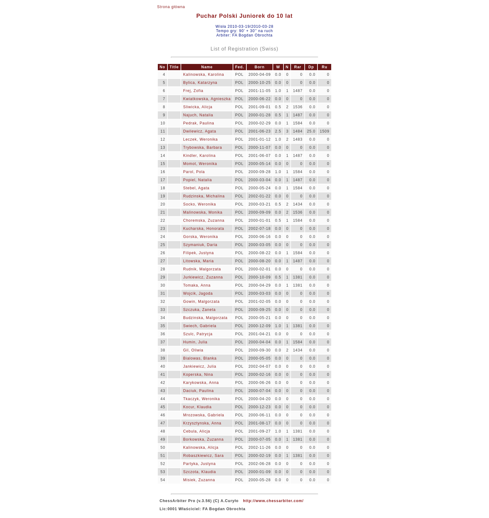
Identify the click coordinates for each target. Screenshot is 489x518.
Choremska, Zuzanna (204, 220)
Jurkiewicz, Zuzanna (203, 277)
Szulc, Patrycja (197, 334)
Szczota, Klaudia (199, 472)
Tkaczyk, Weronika (201, 399)
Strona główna (171, 7)
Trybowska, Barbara (202, 147)
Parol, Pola (194, 172)
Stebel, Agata (196, 188)
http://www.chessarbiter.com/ (273, 501)
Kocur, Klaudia (197, 407)
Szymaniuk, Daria (200, 245)
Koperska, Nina (198, 374)
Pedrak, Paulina (198, 123)
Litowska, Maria (198, 261)
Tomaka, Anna (197, 285)
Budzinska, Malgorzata (205, 318)
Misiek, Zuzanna (199, 480)
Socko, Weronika (199, 204)
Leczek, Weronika (200, 139)
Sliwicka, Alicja (197, 107)
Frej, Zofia (193, 91)
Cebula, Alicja (196, 431)
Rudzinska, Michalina (204, 196)
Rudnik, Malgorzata (202, 269)
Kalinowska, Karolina (203, 74)
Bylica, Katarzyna (200, 82)
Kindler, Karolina (199, 155)
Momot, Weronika (200, 164)
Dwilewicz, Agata (199, 131)
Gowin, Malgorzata (201, 301)
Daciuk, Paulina (198, 391)
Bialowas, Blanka (199, 358)
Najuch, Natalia (198, 115)
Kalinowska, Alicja (200, 447)
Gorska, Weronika (200, 237)
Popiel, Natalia (197, 180)
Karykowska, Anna (201, 382)
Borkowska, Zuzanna (203, 439)
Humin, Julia (195, 342)
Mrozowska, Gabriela (203, 415)
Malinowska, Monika (202, 212)
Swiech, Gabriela (199, 326)
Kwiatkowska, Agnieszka (207, 99)
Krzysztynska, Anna (202, 423)
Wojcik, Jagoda (198, 293)
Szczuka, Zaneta (199, 309)
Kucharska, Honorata (203, 228)
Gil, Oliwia (193, 350)
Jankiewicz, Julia (199, 366)
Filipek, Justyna (198, 253)
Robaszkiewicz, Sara (203, 455)
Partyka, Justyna (199, 464)
